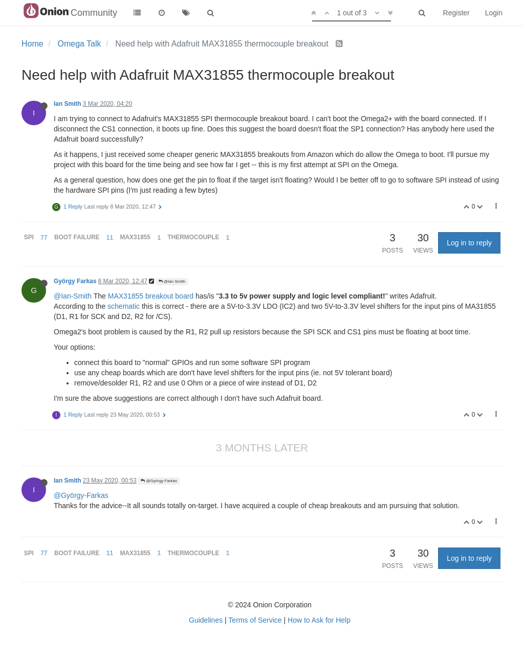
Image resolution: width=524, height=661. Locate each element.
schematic (123, 306)
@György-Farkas (81, 495)
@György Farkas (159, 480)
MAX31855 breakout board (150, 296)
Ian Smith (67, 103)
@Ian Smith (172, 281)
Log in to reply (469, 243)
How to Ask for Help (319, 620)
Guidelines (206, 620)
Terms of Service (254, 620)
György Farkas (75, 281)
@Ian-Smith (73, 296)
